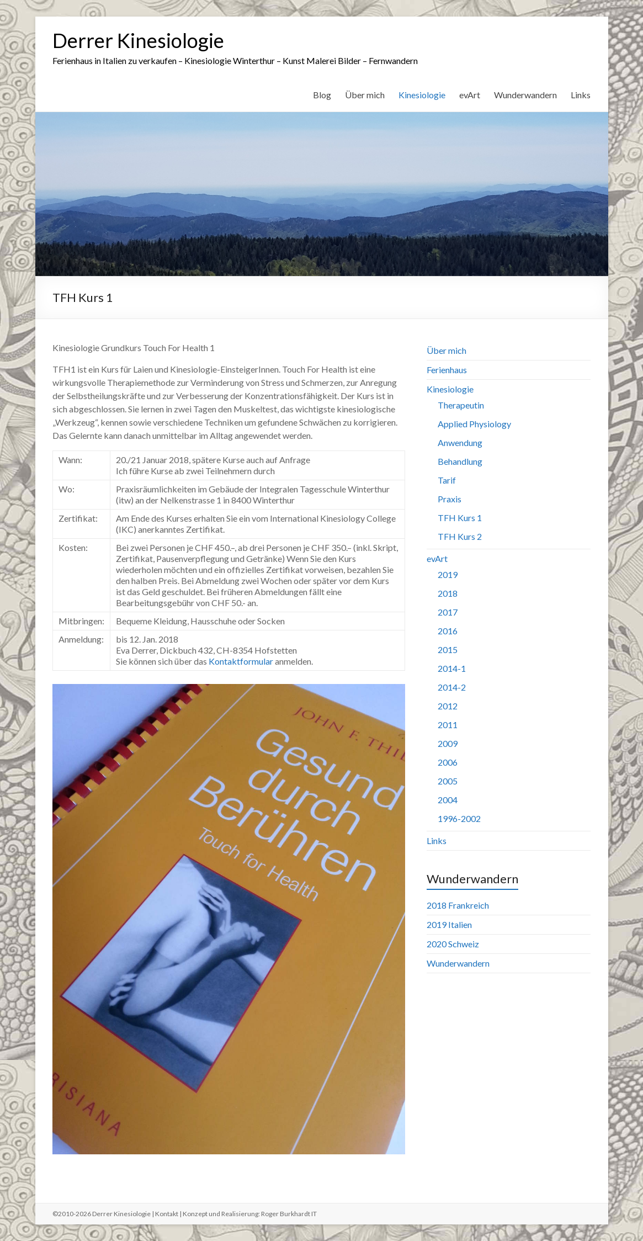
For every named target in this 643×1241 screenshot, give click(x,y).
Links (581, 94)
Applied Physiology (474, 423)
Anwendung (460, 442)
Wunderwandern (525, 94)
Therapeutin (461, 405)
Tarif (447, 480)
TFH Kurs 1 (460, 517)
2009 (448, 743)
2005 (448, 781)
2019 (448, 574)
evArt (469, 94)
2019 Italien (449, 924)
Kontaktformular (241, 661)
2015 (448, 649)
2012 (448, 706)
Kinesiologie (421, 94)
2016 (448, 630)
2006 (448, 762)
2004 (448, 799)
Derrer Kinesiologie (138, 40)
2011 (448, 724)
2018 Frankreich (458, 905)
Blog (322, 94)
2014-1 (452, 668)
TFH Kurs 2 (460, 536)
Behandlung (460, 461)
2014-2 (452, 687)
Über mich (365, 94)
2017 (448, 612)
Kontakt (166, 1214)
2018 (448, 593)
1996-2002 (459, 818)
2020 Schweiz (453, 943)
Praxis (449, 499)
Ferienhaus (447, 369)
